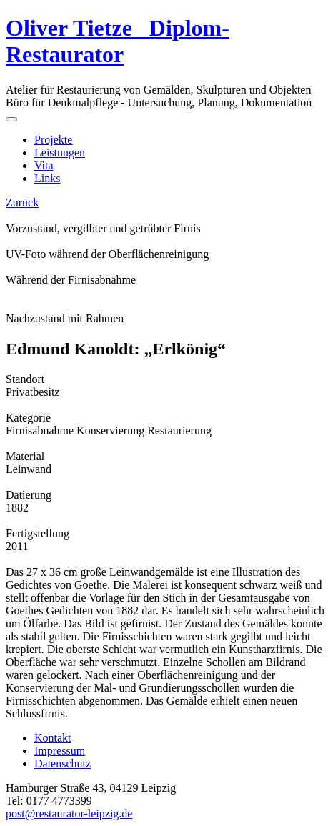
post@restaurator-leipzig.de (69, 813)
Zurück (22, 202)
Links (47, 178)
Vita (44, 165)
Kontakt (52, 738)
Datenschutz (62, 763)
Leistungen (59, 152)
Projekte (53, 140)
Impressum (59, 751)
